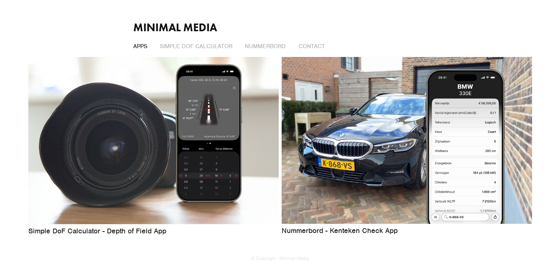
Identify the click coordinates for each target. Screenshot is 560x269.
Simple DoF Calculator (196, 46)
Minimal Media (175, 28)
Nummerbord (265, 46)
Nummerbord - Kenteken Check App (340, 230)
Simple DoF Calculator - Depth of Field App (97, 231)
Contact (312, 46)
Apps (140, 46)
